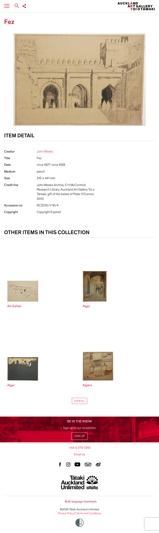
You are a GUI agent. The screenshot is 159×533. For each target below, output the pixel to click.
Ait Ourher (14, 306)
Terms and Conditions (88, 513)
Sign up (79, 436)
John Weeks (45, 151)
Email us (79, 454)
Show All (79, 401)
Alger (86, 306)
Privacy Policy (66, 513)
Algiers (87, 385)
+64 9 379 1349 (79, 447)
